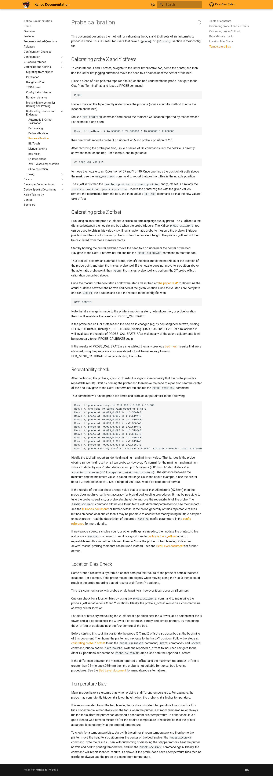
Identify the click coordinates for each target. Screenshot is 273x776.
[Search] (179, 4)
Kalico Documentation (38, 21)
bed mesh (171, 346)
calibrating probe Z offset (88, 643)
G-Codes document (95, 509)
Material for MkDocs (47, 769)
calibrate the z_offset (162, 536)
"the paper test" (167, 283)
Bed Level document (170, 546)
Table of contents (220, 21)
